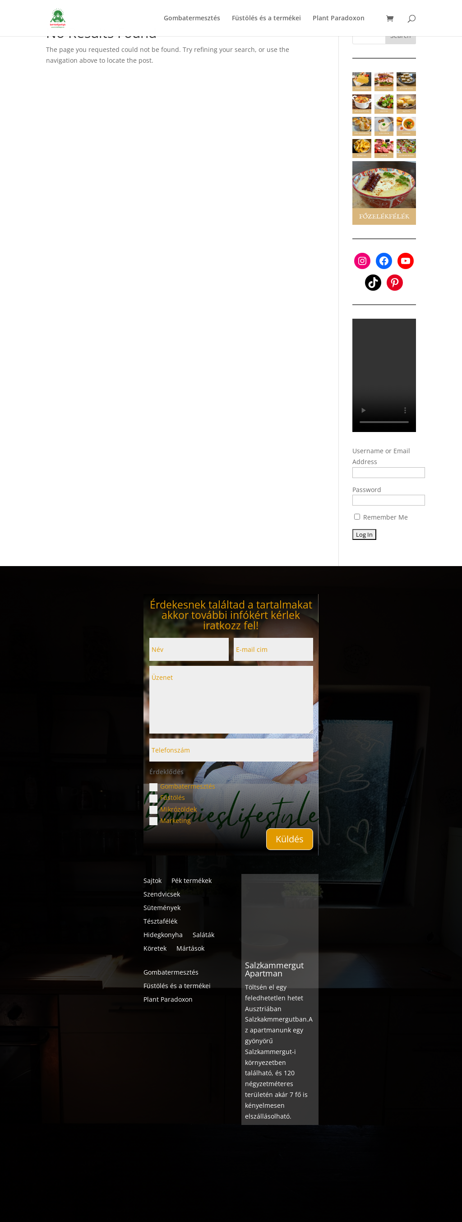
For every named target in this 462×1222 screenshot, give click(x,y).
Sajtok (152, 881)
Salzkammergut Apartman (274, 951)
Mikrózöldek (173, 809)
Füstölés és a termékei (177, 986)
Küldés (290, 839)
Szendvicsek (161, 894)
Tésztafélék (160, 921)
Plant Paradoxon (168, 1000)
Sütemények (161, 908)
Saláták (203, 935)
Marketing (170, 820)
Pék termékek (191, 881)
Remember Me (381, 517)
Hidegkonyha (163, 935)
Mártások (190, 949)
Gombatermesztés (182, 786)
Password (366, 489)
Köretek (154, 949)
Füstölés (167, 797)
